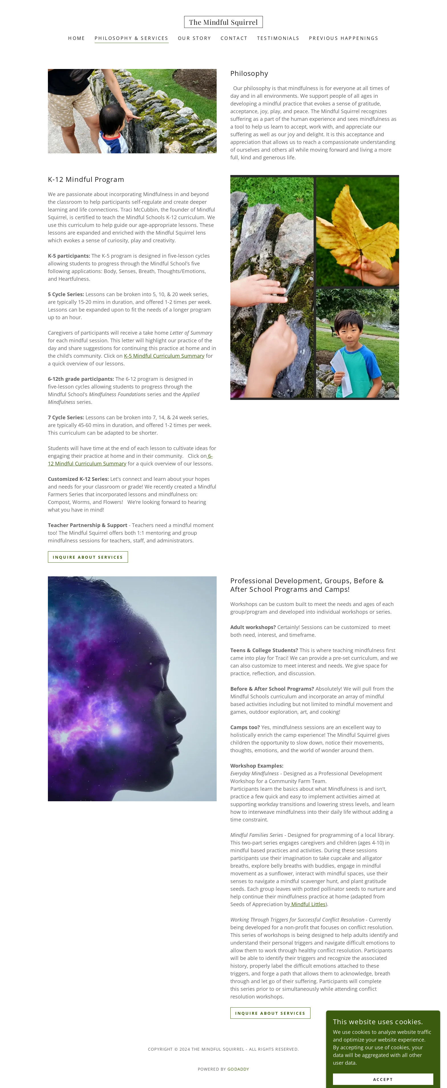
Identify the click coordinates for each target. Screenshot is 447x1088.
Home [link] (77, 38)
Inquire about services (88, 557)
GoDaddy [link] (238, 1069)
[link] (223, 22)
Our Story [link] (195, 38)
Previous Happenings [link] (344, 38)
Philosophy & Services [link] (132, 38)
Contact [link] (234, 38)
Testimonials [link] (278, 38)
